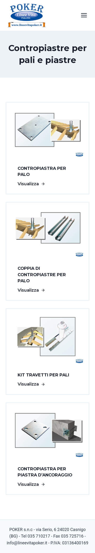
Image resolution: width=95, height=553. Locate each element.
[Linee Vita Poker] (27, 16)
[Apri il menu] (83, 15)
